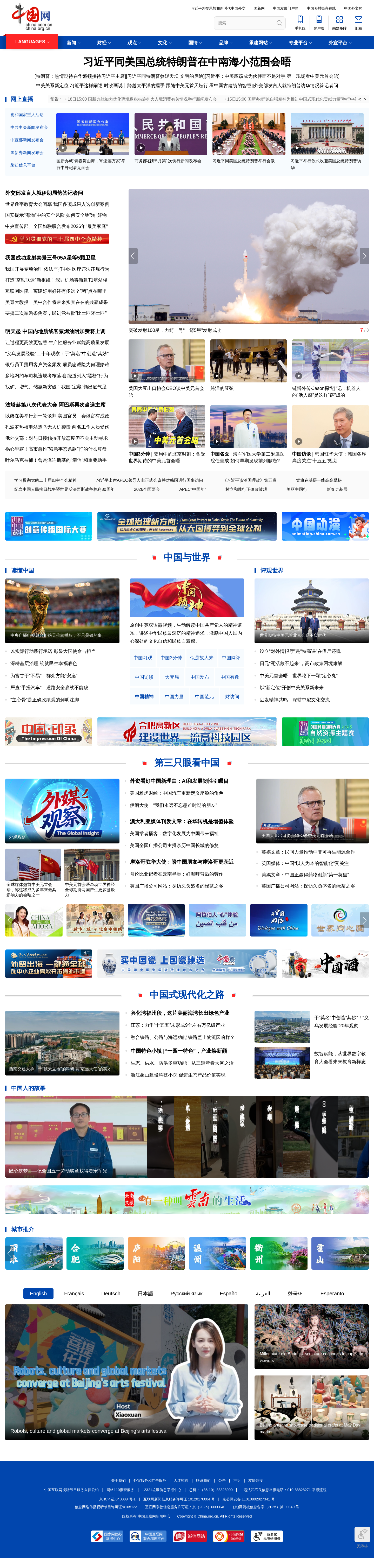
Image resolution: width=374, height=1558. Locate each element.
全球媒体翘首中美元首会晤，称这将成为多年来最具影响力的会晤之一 (31, 890)
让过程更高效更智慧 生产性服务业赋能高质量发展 (57, 342)
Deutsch (110, 1294)
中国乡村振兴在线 (321, 8)
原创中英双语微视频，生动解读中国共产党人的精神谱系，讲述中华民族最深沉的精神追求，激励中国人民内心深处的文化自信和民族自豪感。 (186, 633)
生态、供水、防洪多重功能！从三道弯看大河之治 (182, 1063)
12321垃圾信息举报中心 (161, 1490)
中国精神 (144, 696)
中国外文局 (353, 8)
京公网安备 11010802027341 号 (249, 1499)
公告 (222, 1481)
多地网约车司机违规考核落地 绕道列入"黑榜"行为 (56, 375)
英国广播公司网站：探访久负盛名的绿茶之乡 (176, 886)
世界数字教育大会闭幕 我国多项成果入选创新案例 (57, 204)
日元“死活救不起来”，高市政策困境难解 (301, 663)
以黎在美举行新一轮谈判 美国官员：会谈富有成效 (57, 416)
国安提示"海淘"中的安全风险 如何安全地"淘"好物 (56, 215)
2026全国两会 (147, 489)
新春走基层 (337, 489)
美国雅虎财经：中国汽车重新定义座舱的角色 (176, 793)
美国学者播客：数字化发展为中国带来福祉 (174, 833)
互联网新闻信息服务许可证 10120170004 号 (179, 1499)
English (38, 1294)
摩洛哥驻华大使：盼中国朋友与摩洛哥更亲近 (182, 862)
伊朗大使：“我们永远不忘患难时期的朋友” (173, 805)
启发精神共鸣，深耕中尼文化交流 (295, 699)
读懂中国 (22, 571)
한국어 (295, 1294)
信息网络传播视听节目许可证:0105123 (106, 1507)
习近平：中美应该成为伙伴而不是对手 (245, 76)
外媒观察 (17, 837)
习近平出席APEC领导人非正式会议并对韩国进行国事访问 (149, 480)
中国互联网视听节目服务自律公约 (71, 1490)
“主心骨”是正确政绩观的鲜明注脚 (44, 699)
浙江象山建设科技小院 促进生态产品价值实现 (178, 1075)
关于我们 (118, 1481)
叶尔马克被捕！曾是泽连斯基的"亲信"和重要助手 (56, 460)
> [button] (365, 99)
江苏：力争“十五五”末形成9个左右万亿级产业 (178, 1025)
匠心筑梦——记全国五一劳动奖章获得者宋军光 (58, 1170)
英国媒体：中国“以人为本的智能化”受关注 (305, 863)
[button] (364, 256)
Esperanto (332, 1294)
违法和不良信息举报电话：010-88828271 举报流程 (285, 1490)
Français (74, 1294)
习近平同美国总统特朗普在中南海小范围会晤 (187, 61)
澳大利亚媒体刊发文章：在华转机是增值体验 (182, 821)
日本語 (145, 1294)
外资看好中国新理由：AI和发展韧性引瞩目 (179, 781)
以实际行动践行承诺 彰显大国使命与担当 (53, 651)
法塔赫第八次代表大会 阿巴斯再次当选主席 (55, 405)
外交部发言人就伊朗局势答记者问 (44, 193)
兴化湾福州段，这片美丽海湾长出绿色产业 (180, 1013)
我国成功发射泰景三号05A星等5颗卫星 (50, 258)
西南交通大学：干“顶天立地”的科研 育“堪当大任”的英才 (60, 1069)
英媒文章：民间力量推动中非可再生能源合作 (308, 852)
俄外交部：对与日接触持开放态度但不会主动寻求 (56, 438)
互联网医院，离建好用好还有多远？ (42, 291)
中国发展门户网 (285, 8)
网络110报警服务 (120, 1490)
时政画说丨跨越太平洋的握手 (134, 85)
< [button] (359, 99)
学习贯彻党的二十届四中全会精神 (45, 480)
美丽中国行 (296, 489)
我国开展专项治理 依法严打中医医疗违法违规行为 (57, 269)
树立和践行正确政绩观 (246, 489)
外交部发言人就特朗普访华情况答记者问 (296, 85)
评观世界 (272, 571)
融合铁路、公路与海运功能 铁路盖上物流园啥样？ (183, 1037)
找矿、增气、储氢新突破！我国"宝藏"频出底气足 (56, 386)
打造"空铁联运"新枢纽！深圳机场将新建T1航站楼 (56, 280)
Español (229, 1294)
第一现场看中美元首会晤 (312, 76)
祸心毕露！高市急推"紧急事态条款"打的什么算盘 (56, 449)
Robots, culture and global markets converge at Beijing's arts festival (89, 1431)
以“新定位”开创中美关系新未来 (292, 687)
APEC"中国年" (192, 489)
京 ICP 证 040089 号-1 (117, 1499)
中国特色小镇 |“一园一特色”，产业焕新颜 (179, 1051)
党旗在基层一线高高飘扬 (319, 480)
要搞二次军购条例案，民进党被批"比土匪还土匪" (56, 313)
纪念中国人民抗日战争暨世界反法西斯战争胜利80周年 (64, 489)
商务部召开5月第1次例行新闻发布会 (168, 161)
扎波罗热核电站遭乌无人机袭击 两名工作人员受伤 (57, 427)
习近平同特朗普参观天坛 (153, 76)
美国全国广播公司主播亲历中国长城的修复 (174, 845)
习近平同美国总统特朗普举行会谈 (243, 161)
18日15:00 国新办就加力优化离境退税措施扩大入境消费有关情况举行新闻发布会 (142, 99)
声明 (237, 1481)
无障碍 (362, 1537)
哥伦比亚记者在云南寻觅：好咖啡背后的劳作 (176, 874)
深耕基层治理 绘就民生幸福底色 (43, 663)
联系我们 (203, 1481)
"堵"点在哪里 (93, 291)
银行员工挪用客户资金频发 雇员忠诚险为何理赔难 (57, 364)
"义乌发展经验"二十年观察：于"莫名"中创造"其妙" (57, 353)
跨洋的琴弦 (222, 388)
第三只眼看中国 (187, 763)
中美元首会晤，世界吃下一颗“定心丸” (299, 675)
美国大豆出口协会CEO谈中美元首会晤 (297, 836)
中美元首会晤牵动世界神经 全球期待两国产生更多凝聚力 (90, 890)
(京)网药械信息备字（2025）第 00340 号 (266, 1507)
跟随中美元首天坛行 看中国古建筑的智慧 (208, 85)
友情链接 (255, 1481)
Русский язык (187, 1294)
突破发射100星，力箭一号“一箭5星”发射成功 (175, 330)
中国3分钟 (139, 454)
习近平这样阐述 (86, 85)
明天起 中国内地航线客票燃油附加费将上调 (55, 331)
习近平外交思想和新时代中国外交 (218, 8)
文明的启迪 (191, 76)
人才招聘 (181, 1481)
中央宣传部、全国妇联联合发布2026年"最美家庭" (56, 226)
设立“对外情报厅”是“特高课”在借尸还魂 (300, 651)
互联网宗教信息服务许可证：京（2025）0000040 (185, 1507)
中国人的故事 (28, 1088)
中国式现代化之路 (187, 995)
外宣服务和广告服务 (149, 1481)
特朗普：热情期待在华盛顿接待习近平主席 (80, 76)
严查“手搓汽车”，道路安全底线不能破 (49, 687)
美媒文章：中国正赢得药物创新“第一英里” (305, 874)
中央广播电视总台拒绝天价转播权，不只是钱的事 (56, 635)
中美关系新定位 (52, 85)
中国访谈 (301, 454)
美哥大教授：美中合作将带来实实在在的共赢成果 (56, 302)
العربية (263, 1294)
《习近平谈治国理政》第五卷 (250, 480)
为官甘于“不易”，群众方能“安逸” (43, 675)
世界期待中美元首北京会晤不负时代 (293, 635)
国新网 (259, 8)
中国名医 (219, 454)
